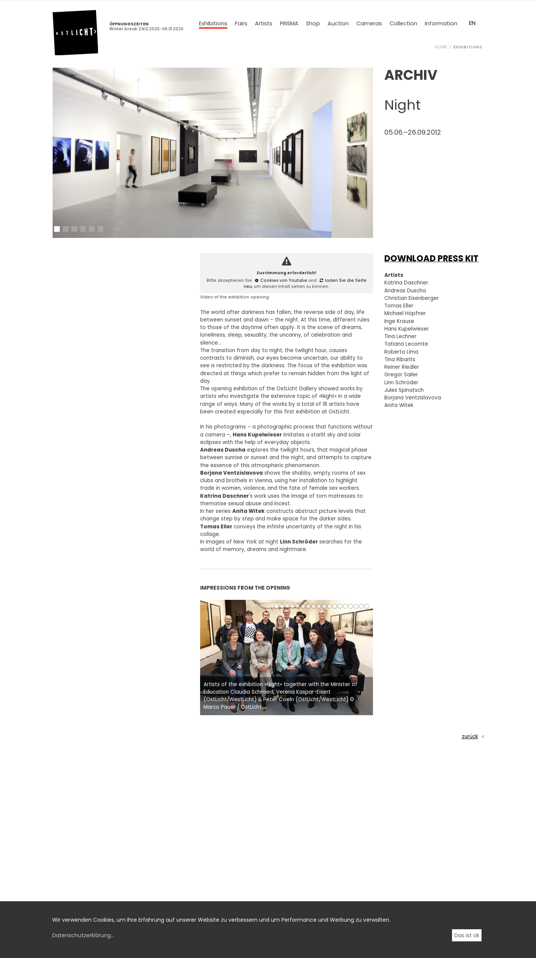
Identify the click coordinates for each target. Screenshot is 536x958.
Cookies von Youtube (283, 280)
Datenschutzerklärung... (83, 935)
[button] (57, 229)
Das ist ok (466, 935)
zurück (470, 736)
